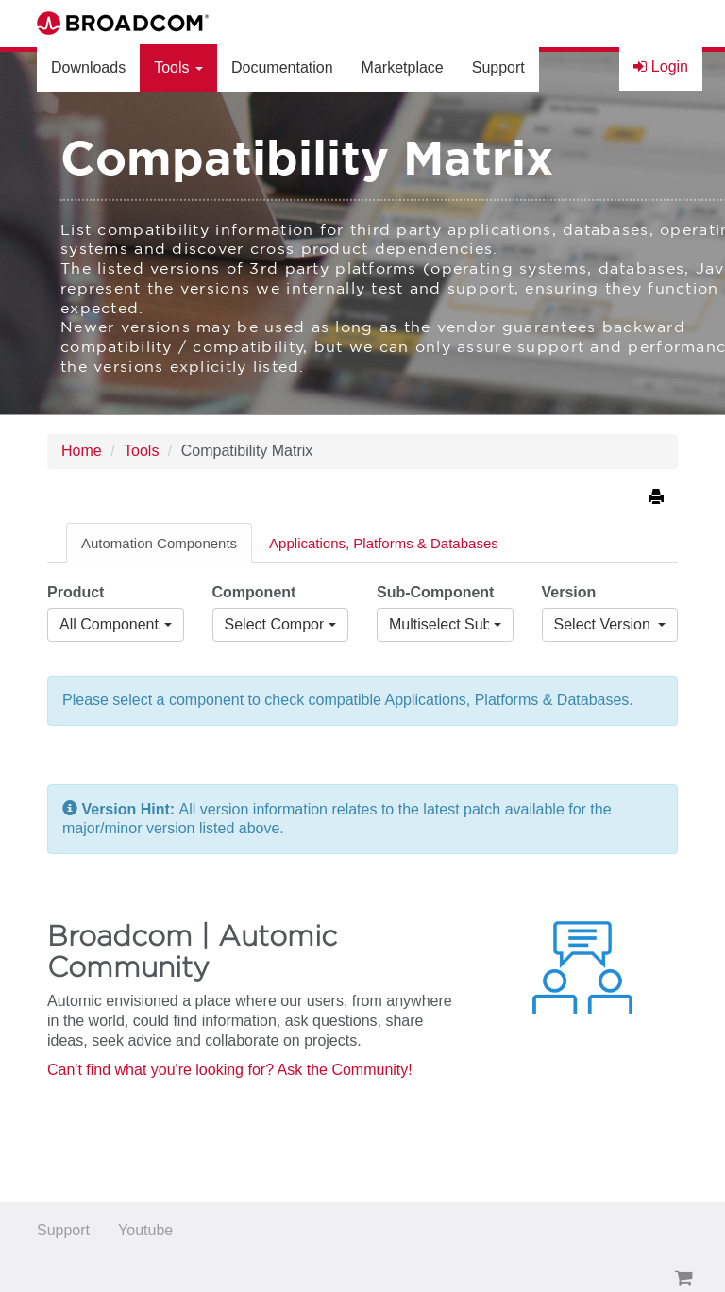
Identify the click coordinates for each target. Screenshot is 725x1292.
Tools (141, 451)
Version (569, 592)
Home (81, 451)
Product (75, 592)
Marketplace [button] (403, 67)
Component (254, 592)
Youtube (145, 1230)
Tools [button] (178, 67)
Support (63, 1230)
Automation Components (159, 543)
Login (660, 67)
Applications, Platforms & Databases (383, 543)
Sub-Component (435, 592)
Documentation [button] (282, 67)
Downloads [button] (88, 67)
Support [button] (498, 67)
